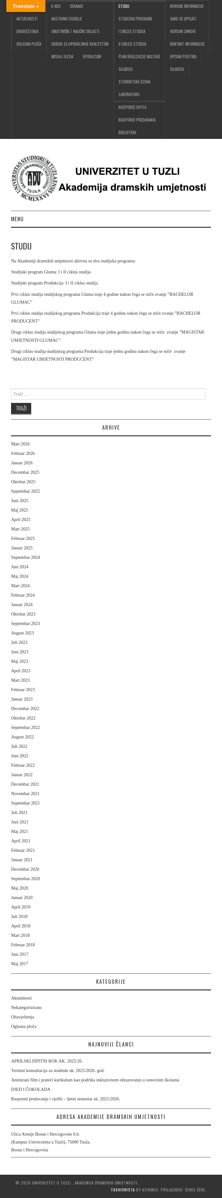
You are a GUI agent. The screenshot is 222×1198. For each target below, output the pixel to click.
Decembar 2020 (25, 869)
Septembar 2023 (25, 623)
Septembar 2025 (25, 491)
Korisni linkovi (183, 31)
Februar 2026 (23, 453)
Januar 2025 (21, 548)
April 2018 (20, 926)
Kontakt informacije (187, 44)
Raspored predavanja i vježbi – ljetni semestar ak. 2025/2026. (65, 1099)
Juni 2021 (19, 822)
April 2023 (20, 670)
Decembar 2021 (25, 784)
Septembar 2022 (25, 727)
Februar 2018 (23, 945)
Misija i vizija (62, 57)
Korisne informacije (187, 6)
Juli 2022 (19, 746)
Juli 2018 (19, 916)
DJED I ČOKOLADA (30, 1089)
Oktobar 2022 (23, 718)
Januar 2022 (21, 774)
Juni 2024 (19, 567)
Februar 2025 (23, 538)
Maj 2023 (19, 661)
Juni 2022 (19, 756)
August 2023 (22, 633)
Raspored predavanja (137, 120)
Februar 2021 (23, 850)
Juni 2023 (19, 652)
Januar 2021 (21, 859)
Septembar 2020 (25, 878)
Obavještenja (27, 31)
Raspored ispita (132, 107)
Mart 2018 (20, 935)
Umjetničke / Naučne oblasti (75, 31)
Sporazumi (92, 57)
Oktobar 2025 (23, 481)
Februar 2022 (23, 765)
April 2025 (20, 519)
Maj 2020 (19, 888)
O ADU (56, 6)
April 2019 (20, 907)
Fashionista (123, 1190)
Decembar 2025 (25, 472)
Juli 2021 (19, 812)
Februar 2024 (23, 595)
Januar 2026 (21, 463)
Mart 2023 (20, 680)
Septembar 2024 (25, 557)
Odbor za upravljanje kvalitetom (79, 44)
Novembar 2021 (25, 793)
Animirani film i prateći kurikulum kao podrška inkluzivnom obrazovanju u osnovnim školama (95, 1080)
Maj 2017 (19, 963)
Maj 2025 (19, 510)
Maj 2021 (19, 831)
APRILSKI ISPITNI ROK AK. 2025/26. (47, 1061)
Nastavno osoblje (66, 19)
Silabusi (177, 69)
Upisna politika (183, 57)
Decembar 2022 (25, 708)
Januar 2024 (21, 604)
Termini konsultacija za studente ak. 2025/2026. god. (57, 1070)
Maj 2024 (19, 576)
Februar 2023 (23, 689)
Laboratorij (129, 94)
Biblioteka (127, 132)
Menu (17, 219)
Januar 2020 (21, 897)
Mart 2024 (20, 585)
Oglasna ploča (28, 44)
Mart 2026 (20, 444)
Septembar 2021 (25, 803)
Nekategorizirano (26, 1007)
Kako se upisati (183, 19)
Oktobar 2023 (23, 614)
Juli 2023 (19, 642)
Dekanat (77, 6)
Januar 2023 (21, 699)
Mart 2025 (20, 529)
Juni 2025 (19, 500)
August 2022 (22, 737)
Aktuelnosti (27, 19)
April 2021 (20, 841)
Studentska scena (134, 82)
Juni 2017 (19, 954)
